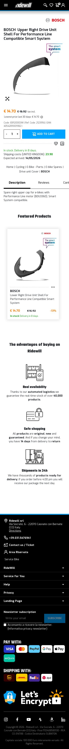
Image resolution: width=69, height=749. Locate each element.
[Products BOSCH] (55, 20)
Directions (15, 531)
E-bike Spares (54, 167)
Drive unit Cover (29, 171)
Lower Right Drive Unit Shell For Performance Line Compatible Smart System (25, 299)
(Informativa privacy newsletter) (27, 628)
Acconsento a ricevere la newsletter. (30, 626)
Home (9, 167)
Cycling (20, 167)
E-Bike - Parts (35, 167)
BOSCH (45, 171)
